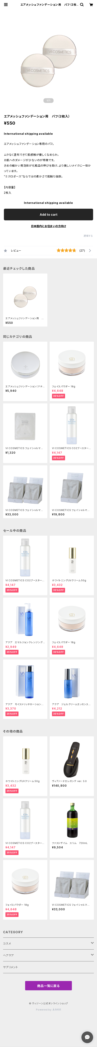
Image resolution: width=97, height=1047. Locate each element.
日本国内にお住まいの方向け (48, 226)
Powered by (48, 1009)
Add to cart (48, 214)
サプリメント (10, 967)
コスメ (7, 943)
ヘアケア (8, 955)
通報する (88, 235)
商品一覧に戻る (48, 986)
